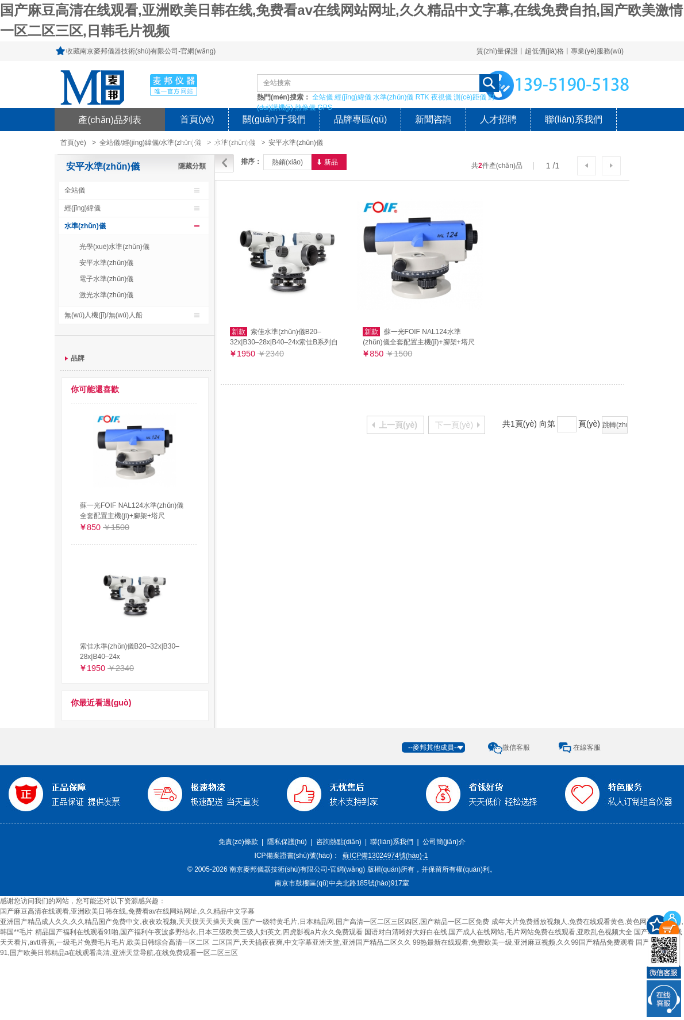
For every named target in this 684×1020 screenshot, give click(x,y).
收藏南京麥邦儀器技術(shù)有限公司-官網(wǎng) (141, 51)
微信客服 (516, 747)
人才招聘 (498, 119)
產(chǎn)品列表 (109, 119)
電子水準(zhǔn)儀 (106, 279)
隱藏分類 (192, 166)
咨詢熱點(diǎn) (339, 842)
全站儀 (322, 97)
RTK (422, 97)
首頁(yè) (197, 119)
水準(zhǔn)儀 (393, 97)
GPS (324, 107)
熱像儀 (305, 107)
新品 (331, 162)
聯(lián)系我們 (573, 119)
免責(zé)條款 (238, 842)
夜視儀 (441, 97)
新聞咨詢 (433, 119)
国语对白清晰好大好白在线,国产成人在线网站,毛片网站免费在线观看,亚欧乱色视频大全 (498, 932)
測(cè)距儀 (470, 97)
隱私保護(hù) (287, 842)
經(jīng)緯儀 (353, 97)
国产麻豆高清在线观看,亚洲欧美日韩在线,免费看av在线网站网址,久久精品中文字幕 (127, 911)
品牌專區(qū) (360, 119)
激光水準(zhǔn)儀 (106, 295)
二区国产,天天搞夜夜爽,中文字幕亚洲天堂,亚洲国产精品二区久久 (311, 942)
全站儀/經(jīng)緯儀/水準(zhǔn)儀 (150, 143)
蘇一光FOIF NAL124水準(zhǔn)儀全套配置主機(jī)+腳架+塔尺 (131, 510)
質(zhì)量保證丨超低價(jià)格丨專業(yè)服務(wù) (550, 51)
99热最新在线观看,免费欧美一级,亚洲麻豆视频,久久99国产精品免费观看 (523, 942)
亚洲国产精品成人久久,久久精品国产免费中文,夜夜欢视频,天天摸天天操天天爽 (120, 922)
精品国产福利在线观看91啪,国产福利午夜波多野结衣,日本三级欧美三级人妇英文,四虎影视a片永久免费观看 (199, 932)
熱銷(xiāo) (287, 162)
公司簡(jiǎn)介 (444, 842)
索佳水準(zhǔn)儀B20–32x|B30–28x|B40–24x (129, 651)
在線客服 (587, 747)
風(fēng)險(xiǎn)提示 (222, 142)
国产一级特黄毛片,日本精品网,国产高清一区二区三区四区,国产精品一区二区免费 (365, 922)
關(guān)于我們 (274, 119)
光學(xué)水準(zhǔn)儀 (114, 247)
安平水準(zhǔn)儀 (295, 143)
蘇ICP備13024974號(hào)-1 (385, 856)
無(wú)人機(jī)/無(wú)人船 (103, 315)
